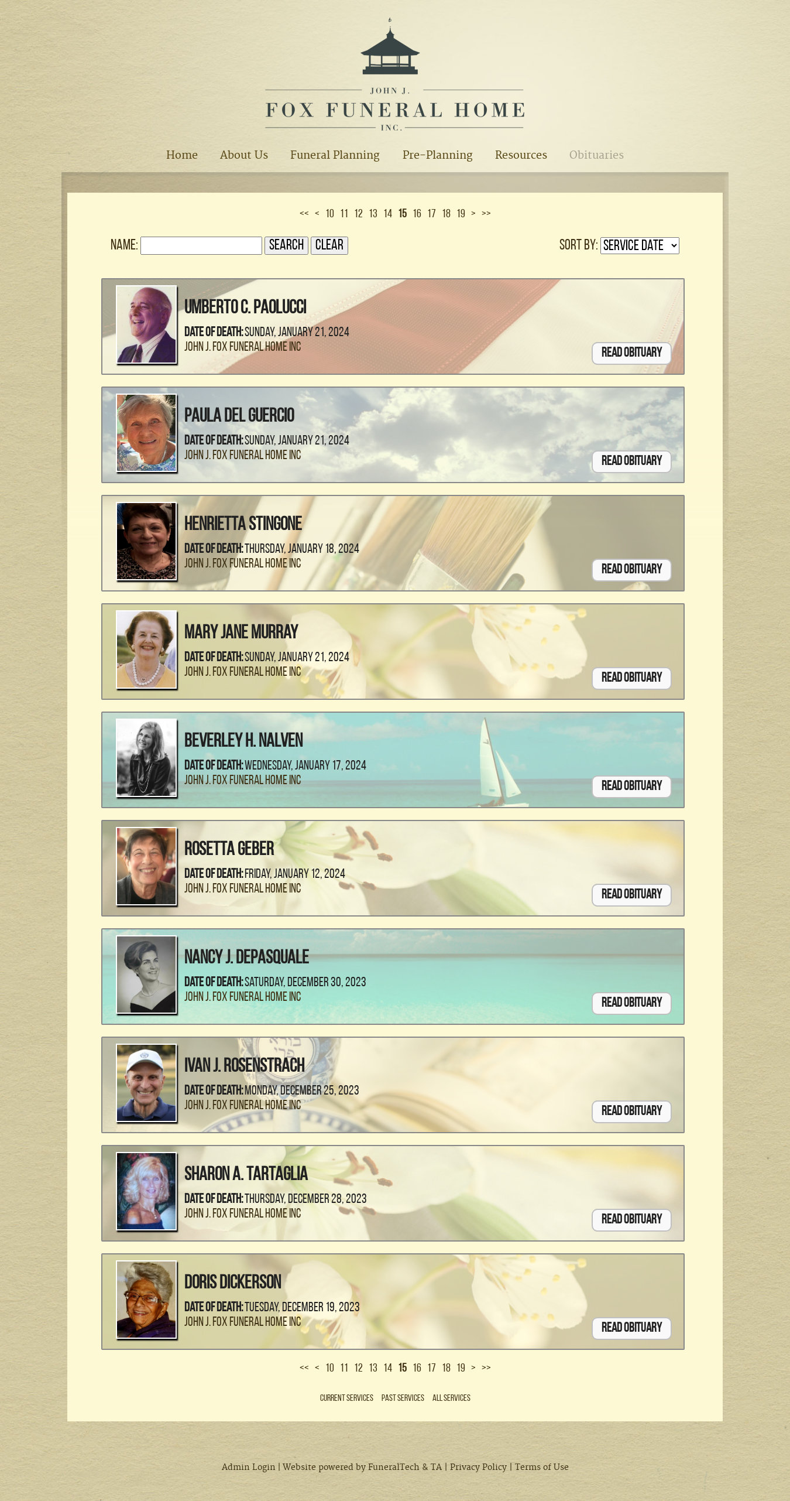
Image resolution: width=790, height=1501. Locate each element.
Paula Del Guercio (239, 417)
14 (387, 214)
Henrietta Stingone (243, 525)
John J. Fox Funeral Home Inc (242, 347)
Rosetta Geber (229, 850)
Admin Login (249, 1467)
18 (446, 214)
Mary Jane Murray (241, 633)
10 (329, 214)
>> (486, 214)
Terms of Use (542, 1467)
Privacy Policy (478, 1467)
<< (304, 214)
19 (460, 214)
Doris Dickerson (232, 1283)
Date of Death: (213, 333)
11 (344, 214)
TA (436, 1467)
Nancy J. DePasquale (246, 958)
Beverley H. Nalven (243, 742)
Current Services (346, 1398)
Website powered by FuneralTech (351, 1467)
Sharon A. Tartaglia (246, 1175)
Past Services (403, 1398)
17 (431, 214)
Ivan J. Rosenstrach (244, 1067)
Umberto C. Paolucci (245, 308)
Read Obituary (632, 353)
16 (417, 214)
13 (373, 214)
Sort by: (578, 245)
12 (358, 214)
